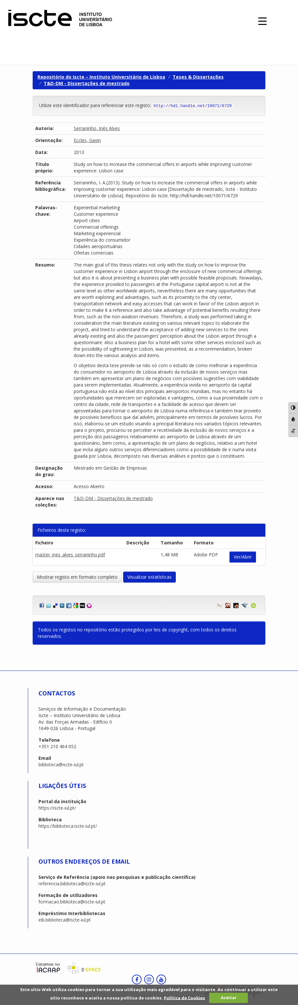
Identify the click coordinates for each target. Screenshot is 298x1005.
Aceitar (229, 997)
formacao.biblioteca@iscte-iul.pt (71, 902)
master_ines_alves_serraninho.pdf (70, 555)
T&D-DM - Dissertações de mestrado (87, 83)
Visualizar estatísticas (149, 577)
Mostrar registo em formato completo (77, 577)
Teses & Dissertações (198, 77)
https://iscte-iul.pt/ (57, 808)
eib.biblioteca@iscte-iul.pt (64, 920)
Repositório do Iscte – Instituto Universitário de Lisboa (101, 77)
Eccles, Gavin (87, 140)
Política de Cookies (184, 997)
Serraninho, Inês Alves (97, 128)
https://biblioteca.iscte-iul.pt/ (67, 826)
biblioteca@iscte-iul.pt (61, 764)
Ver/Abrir (243, 557)
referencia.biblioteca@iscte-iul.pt (72, 883)
